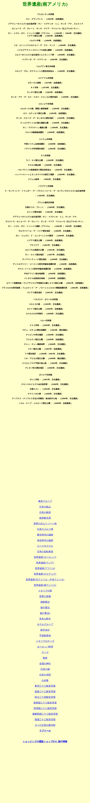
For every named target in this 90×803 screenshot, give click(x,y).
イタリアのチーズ (45, 692)
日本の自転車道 (45, 602)
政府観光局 (45, 569)
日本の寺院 (45, 725)
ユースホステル (45, 597)
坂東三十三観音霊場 (45, 742)
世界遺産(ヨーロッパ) (45, 608)
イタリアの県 (45, 641)
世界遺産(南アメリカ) (45, 636)
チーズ (45, 703)
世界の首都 (45, 647)
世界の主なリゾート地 (45, 574)
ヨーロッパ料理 (45, 697)
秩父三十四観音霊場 (45, 748)
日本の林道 (45, 563)
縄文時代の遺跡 (45, 585)
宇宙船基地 (45, 686)
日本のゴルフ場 (45, 580)
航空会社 (45, 681)
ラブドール (45, 781)
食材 (45, 709)
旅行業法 (45, 658)
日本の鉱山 (45, 557)
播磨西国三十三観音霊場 (45, 765)
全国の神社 (45, 714)
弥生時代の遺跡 (45, 591)
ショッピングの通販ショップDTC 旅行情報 (45, 792)
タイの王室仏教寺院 (45, 776)
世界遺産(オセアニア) (45, 625)
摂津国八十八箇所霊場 (45, 759)
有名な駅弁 (45, 669)
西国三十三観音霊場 (45, 770)
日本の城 (45, 720)
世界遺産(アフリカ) (45, 619)
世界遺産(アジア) (45, 613)
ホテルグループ (45, 675)
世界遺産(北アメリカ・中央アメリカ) (45, 630)
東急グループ (45, 552)
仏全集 (45, 731)
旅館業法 (45, 653)
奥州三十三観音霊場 (45, 737)
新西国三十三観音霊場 (45, 753)
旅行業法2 (45, 664)
